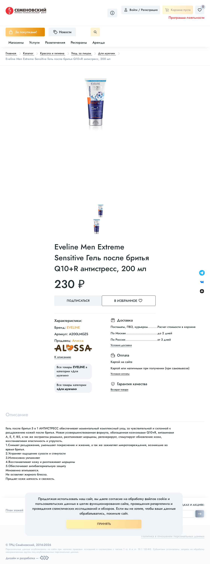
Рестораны (79, 42)
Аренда (98, 42)
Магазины (16, 42)
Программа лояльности (186, 17)
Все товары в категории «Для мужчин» (72, 371)
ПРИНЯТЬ (104, 524)
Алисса (77, 340)
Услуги (34, 42)
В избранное (133, 300)
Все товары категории (71, 386)
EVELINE (73, 327)
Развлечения (55, 42)
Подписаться (78, 300)
